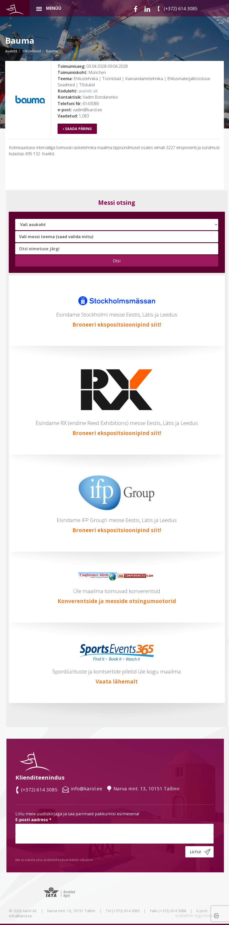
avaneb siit (88, 91)
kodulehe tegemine (194, 915)
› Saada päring (77, 128)
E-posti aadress (33, 819)
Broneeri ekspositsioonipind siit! (116, 324)
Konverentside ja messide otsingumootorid (117, 601)
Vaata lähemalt (117, 681)
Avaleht (11, 51)
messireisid (31, 51)
